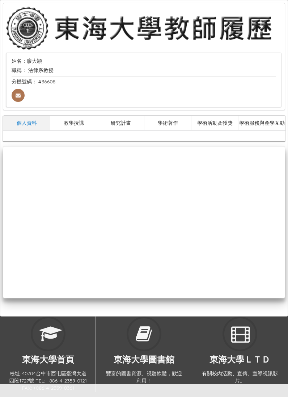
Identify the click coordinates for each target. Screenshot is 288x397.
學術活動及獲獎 (215, 123)
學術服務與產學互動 (262, 123)
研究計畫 (121, 123)
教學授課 (74, 123)
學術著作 (168, 123)
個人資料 (27, 123)
